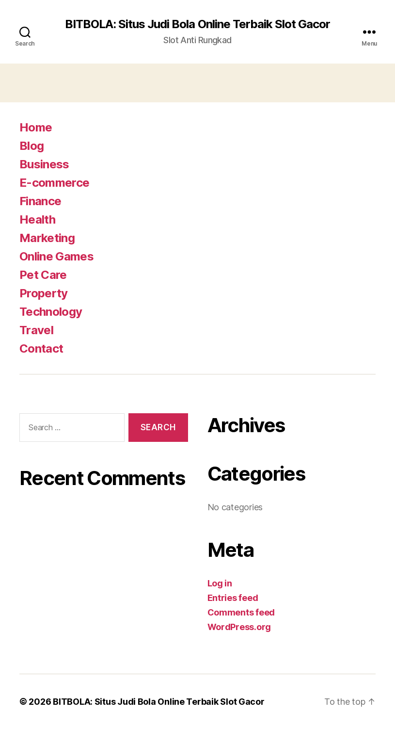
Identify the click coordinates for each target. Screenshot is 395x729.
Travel (36, 330)
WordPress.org (239, 627)
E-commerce (54, 183)
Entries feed (232, 598)
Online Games (56, 256)
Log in (219, 583)
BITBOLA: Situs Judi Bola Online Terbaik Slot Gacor (197, 24)
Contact (41, 348)
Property (43, 293)
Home (35, 127)
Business (44, 164)
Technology (50, 312)
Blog (31, 146)
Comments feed (241, 612)
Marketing (47, 238)
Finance (40, 201)
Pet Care (43, 275)
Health (37, 219)
